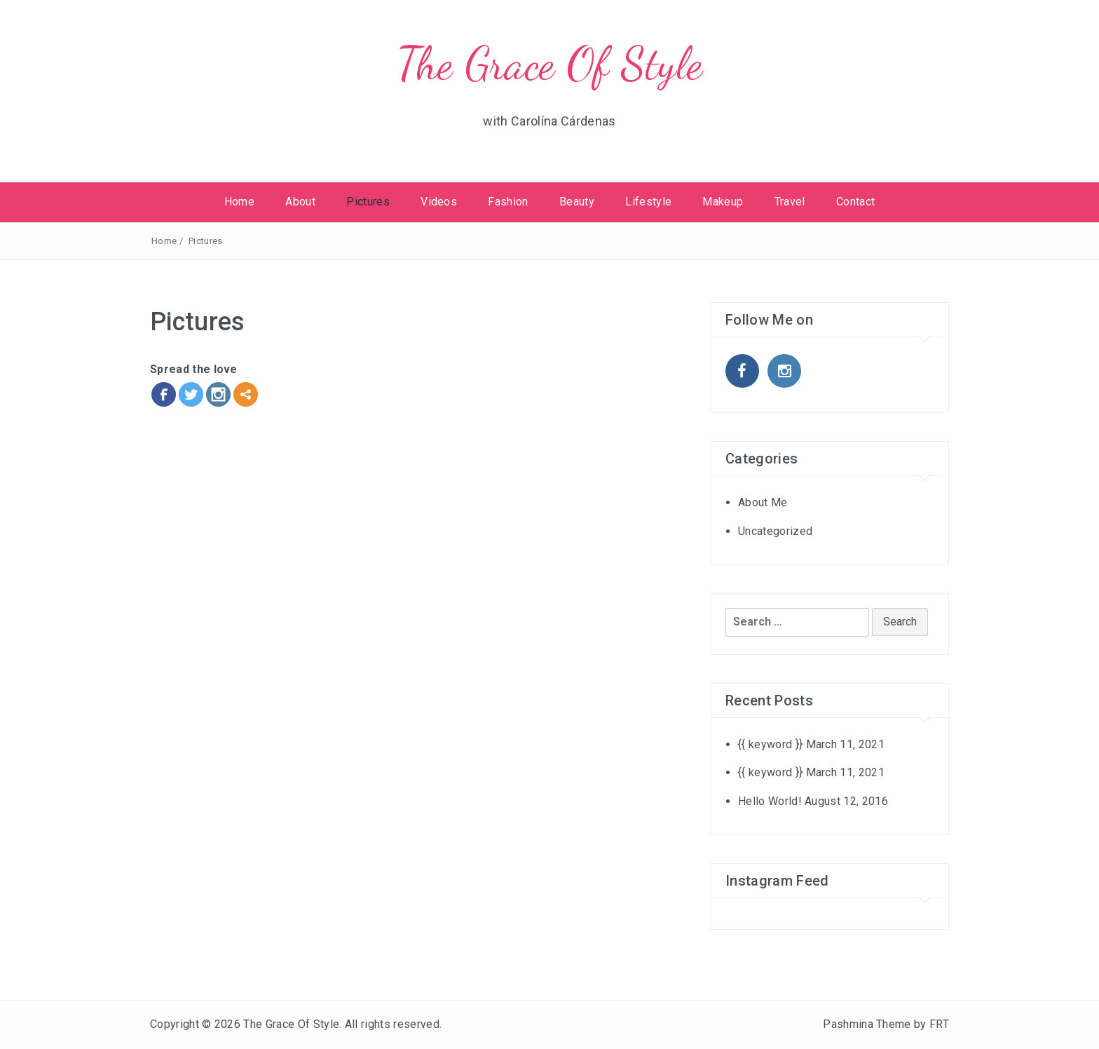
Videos (439, 201)
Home (239, 201)
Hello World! (770, 801)
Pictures (368, 201)
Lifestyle (648, 201)
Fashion (508, 201)
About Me (763, 502)
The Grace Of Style (550, 63)
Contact (855, 201)
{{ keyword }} (770, 744)
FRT (939, 1024)
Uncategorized (775, 531)
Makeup (722, 201)
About (300, 201)
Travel (789, 201)
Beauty (576, 201)
